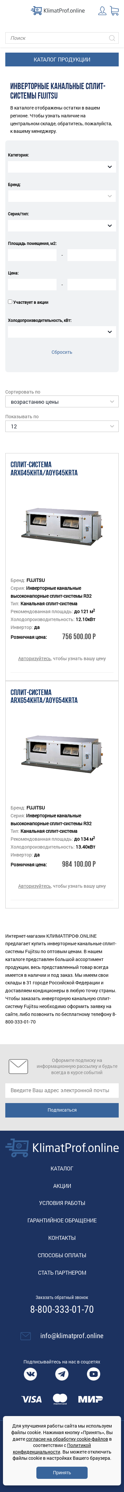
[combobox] (62, 167)
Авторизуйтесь (34, 658)
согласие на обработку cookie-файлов (67, 1439)
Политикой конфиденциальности (52, 1448)
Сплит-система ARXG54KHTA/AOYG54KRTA (44, 697)
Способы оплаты (62, 1255)
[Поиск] (62, 38)
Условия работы (62, 1202)
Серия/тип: (18, 213)
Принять (62, 1472)
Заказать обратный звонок (62, 1297)
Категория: (18, 154)
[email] (62, 1090)
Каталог (62, 1168)
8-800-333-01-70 (62, 1309)
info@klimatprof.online (71, 1336)
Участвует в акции (30, 302)
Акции (62, 1185)
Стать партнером (62, 1272)
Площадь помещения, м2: (32, 243)
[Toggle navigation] (10, 10)
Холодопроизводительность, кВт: (39, 320)
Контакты (62, 1237)
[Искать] (112, 38)
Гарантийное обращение (62, 1220)
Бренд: (14, 184)
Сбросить (62, 352)
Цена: (13, 273)
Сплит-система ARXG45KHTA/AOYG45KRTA (44, 469)
